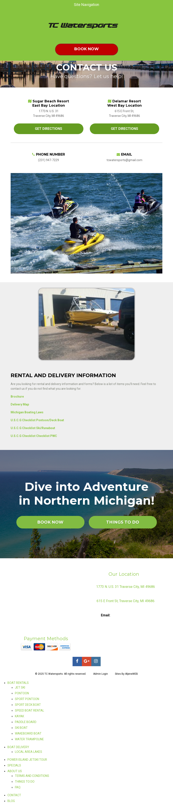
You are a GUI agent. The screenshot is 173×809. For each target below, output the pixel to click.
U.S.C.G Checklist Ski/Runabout (33, 428)
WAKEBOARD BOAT (28, 733)
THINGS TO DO (122, 522)
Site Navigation (51, 4)
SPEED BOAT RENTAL (29, 710)
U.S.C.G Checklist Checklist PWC (34, 436)
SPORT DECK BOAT (28, 704)
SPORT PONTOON (27, 699)
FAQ (17, 787)
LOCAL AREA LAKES (28, 751)
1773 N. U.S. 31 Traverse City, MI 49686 (125, 587)
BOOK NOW (50, 522)
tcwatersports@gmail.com (130, 615)
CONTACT (14, 795)
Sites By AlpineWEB (126, 673)
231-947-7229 (131, 610)
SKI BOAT (21, 727)
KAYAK (19, 716)
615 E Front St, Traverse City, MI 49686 (125, 601)
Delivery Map (20, 404)
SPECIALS (14, 765)
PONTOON (22, 693)
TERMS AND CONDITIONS (32, 775)
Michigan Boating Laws (27, 412)
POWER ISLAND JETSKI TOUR (27, 759)
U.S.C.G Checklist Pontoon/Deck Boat (37, 420)
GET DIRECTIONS (48, 129)
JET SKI (20, 687)
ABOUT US (14, 771)
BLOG (11, 801)
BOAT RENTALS (18, 682)
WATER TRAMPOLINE (29, 739)
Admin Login (100, 673)
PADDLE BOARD (25, 722)
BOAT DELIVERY (18, 747)
